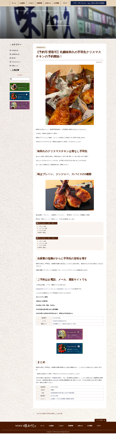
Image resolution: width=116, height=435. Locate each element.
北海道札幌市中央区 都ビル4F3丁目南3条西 (62, 393)
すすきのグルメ (41, 47)
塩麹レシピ (15, 65)
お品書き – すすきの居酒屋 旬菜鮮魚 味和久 (62, 398)
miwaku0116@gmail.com (59, 321)
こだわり (31, 3)
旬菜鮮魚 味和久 (56, 377)
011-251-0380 (56, 318)
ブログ (65, 3)
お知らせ (48, 3)
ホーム (14, 3)
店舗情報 (39, 3)
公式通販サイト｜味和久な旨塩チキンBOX (64, 323)
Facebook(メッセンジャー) (64, 289)
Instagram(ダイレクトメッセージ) (45, 289)
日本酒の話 (15, 50)
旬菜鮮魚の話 (15, 54)
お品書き (22, 3)
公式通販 (56, 3)
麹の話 (14, 58)
